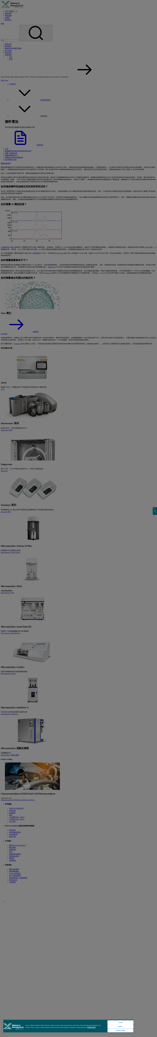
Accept (120, 1022)
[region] (68, 1027)
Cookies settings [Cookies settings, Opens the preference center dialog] (120, 1030)
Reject (120, 1026)
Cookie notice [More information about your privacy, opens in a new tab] (91, 1027)
